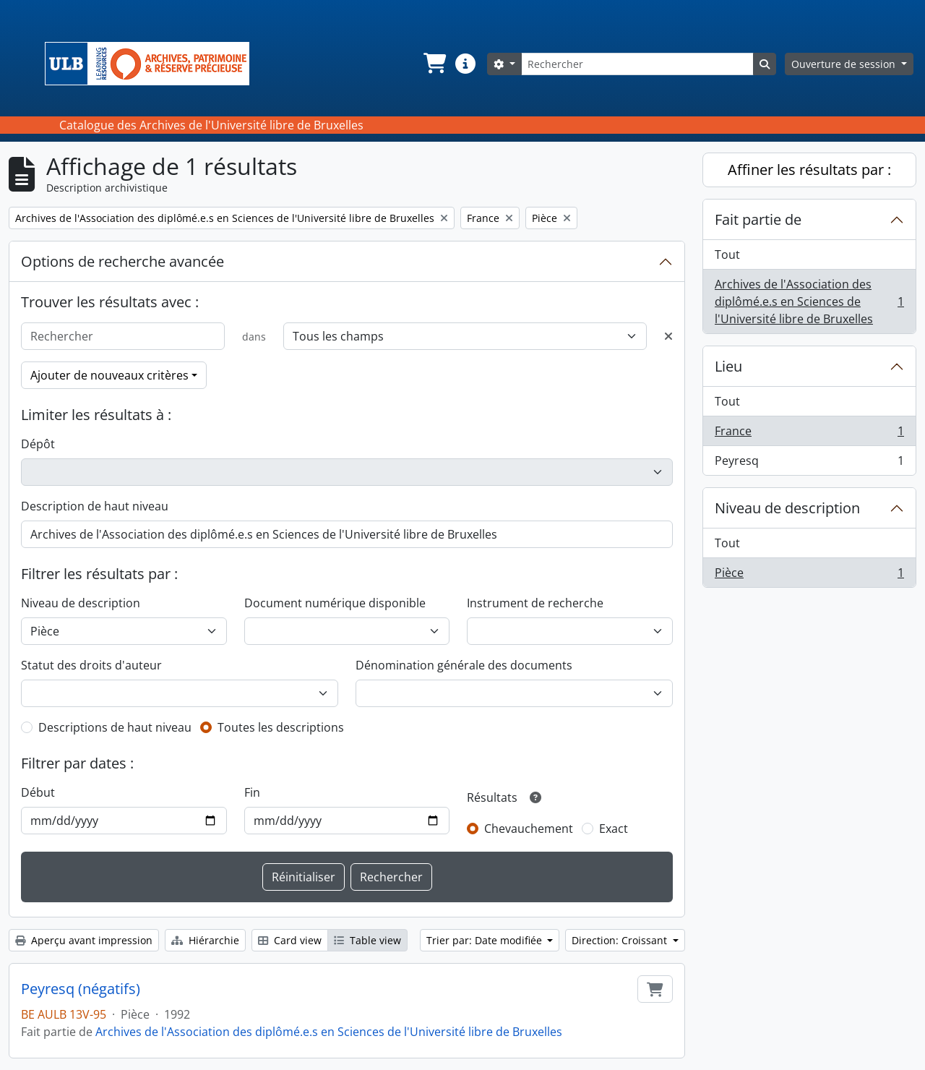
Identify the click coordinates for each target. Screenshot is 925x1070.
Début (38, 792)
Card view (290, 940)
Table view (367, 940)
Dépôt (38, 444)
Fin (252, 792)
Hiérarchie (205, 940)
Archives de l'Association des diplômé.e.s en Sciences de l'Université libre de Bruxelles (328, 1032)
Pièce (809, 575)
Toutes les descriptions (281, 727)
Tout (727, 254)
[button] (433, 64)
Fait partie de (758, 219)
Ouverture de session (844, 64)
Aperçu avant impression (83, 940)
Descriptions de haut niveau (115, 727)
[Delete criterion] (668, 336)
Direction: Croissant (621, 940)
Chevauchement (528, 828)
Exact (613, 828)
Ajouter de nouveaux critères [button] (109, 375)
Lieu (728, 366)
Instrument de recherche (535, 603)
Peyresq (809, 463)
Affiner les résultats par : (809, 169)
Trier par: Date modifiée (485, 940)
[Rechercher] (637, 64)
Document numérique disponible (335, 603)
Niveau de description (80, 603)
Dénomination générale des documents (464, 665)
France (809, 434)
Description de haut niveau (94, 506)
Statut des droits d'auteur (91, 665)
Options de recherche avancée (122, 261)
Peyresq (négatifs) (80, 989)
